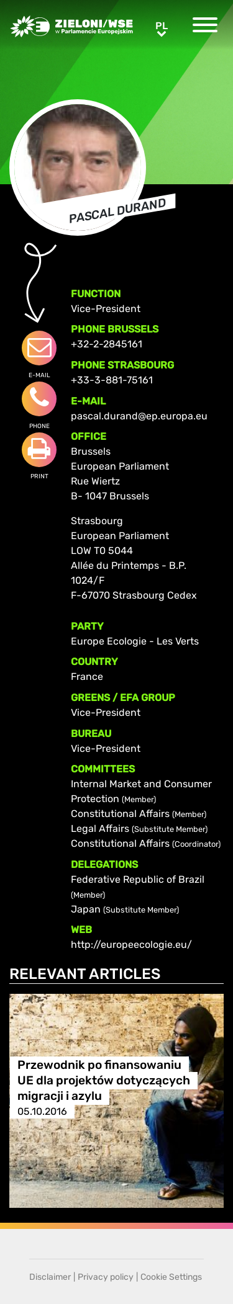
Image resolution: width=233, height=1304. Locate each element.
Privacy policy (106, 1277)
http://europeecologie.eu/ (131, 944)
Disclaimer (50, 1277)
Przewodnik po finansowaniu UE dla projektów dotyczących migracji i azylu (103, 1080)
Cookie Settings (171, 1277)
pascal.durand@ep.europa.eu (139, 416)
